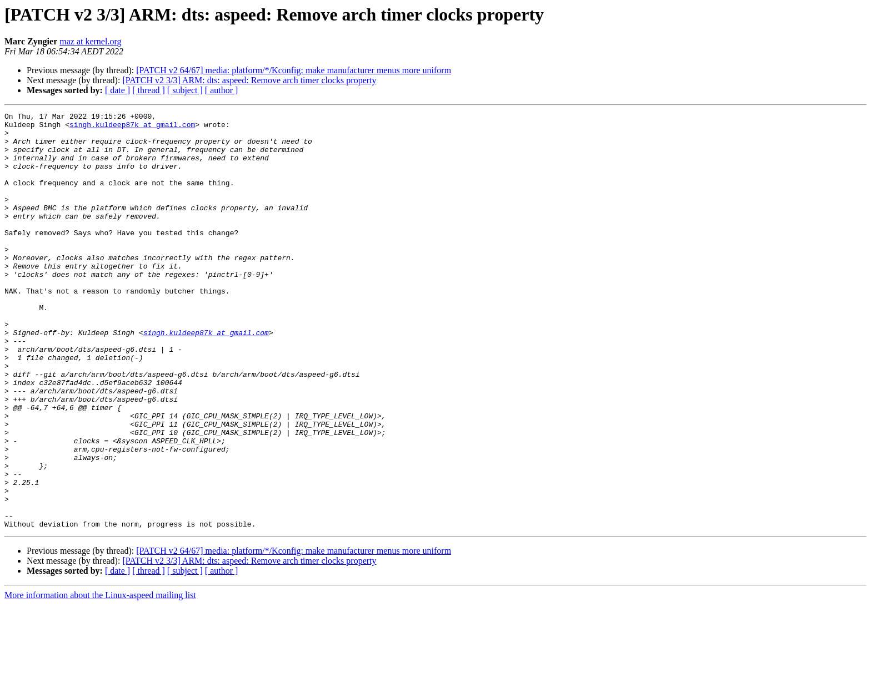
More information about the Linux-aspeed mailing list (100, 678)
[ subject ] (185, 90)
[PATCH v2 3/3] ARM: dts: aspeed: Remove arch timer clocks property (249, 80)
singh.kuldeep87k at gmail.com (132, 128)
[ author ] (221, 90)
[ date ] (117, 90)
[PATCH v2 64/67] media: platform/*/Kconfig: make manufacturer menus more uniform (293, 70)
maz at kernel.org (90, 41)
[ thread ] (148, 90)
